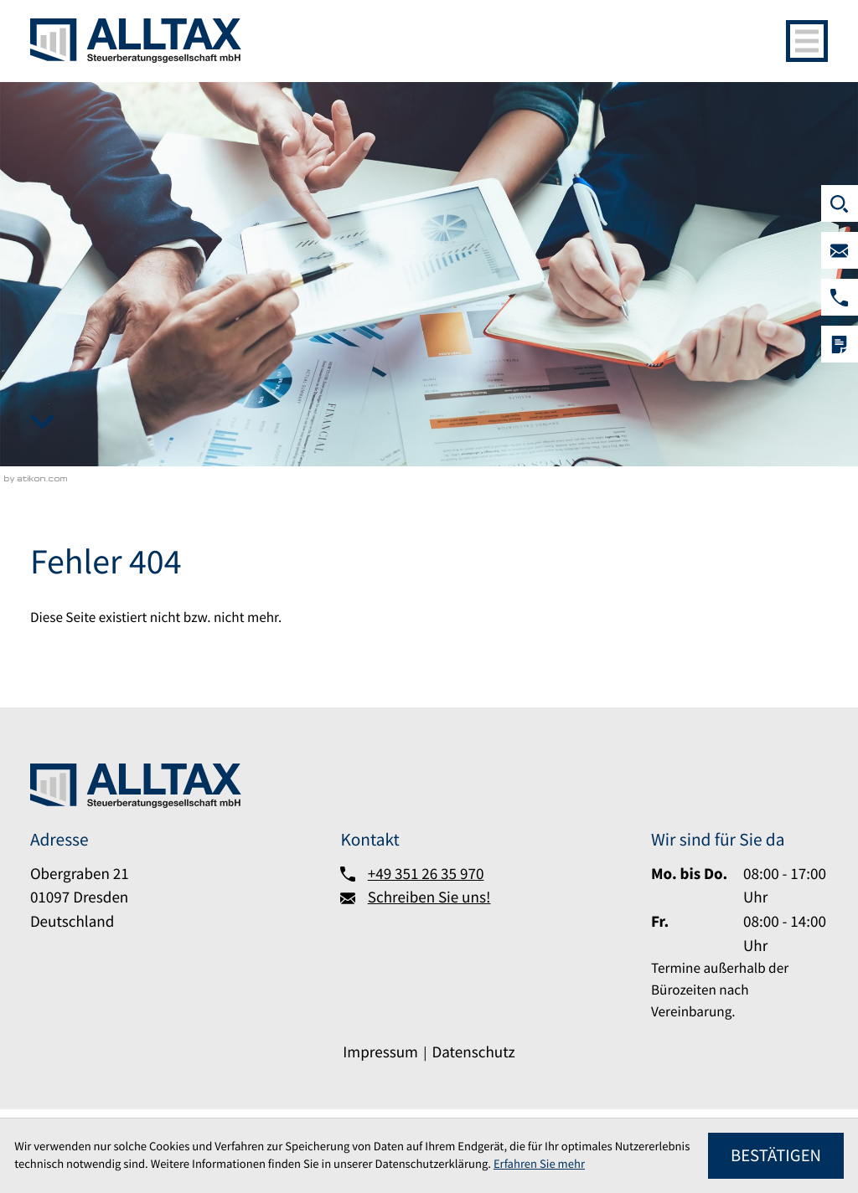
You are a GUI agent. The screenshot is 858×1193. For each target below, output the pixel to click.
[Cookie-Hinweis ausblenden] (776, 1156)
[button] (839, 297)
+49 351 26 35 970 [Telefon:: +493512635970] (426, 874)
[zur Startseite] (135, 40)
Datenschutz (473, 1052)
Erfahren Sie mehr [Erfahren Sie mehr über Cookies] (539, 1163)
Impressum (380, 1052)
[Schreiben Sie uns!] (839, 250)
